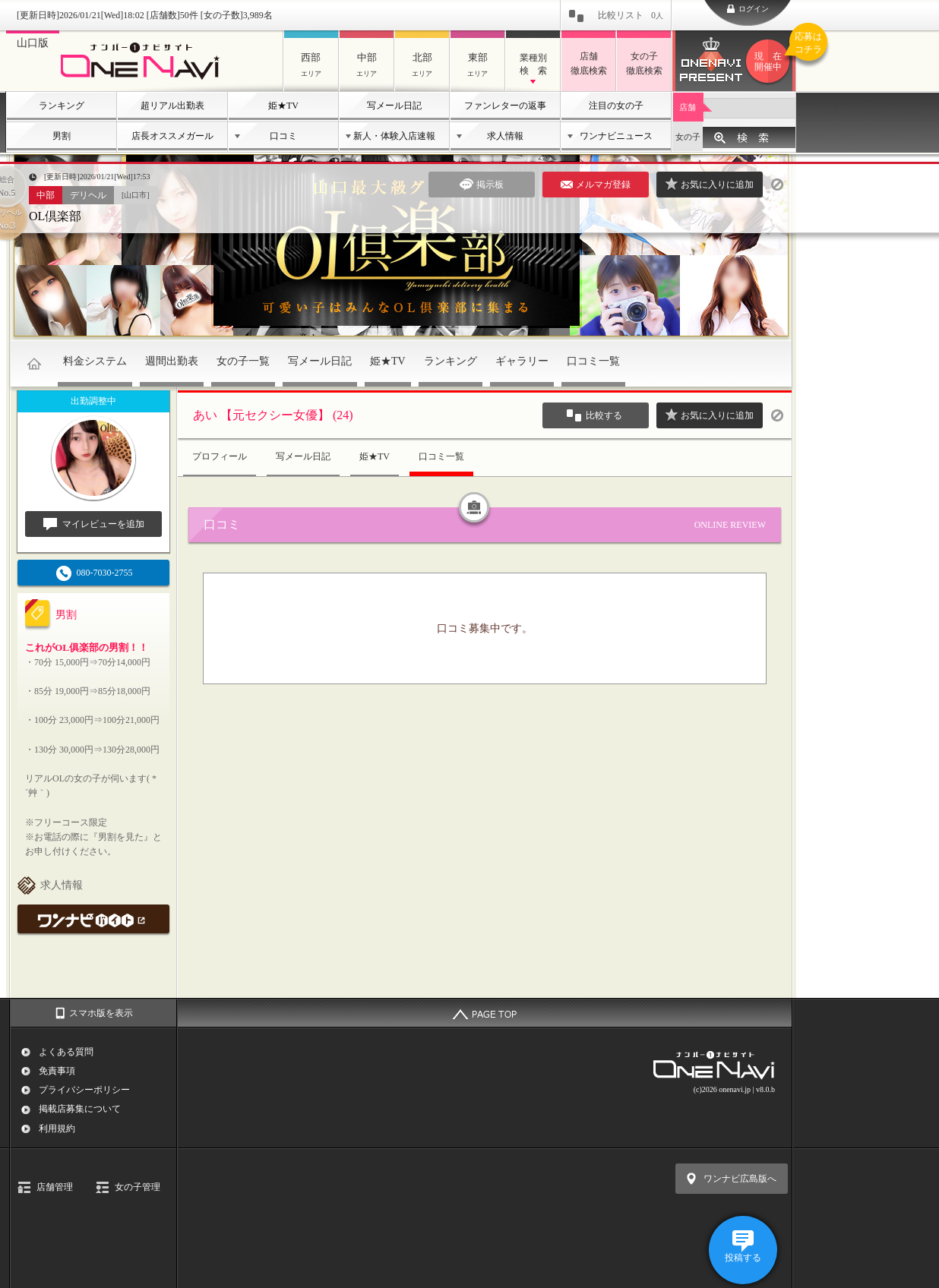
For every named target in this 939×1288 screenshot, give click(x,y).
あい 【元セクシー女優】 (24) (273, 415)
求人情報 (505, 136)
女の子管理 (137, 1187)
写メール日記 (394, 105)
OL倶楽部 (55, 216)
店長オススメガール (172, 136)
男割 (61, 136)
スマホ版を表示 (101, 1013)
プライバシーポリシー (84, 1089)
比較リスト (630, 15)
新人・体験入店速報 (394, 136)
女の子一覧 (243, 361)
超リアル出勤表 (172, 105)
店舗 (687, 107)
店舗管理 (54, 1187)
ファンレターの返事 (505, 105)
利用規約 (57, 1128)
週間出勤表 (171, 361)
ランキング (61, 105)
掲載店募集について (80, 1108)
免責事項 (57, 1070)
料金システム (95, 361)
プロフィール (219, 456)
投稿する (743, 1257)
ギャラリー (522, 361)
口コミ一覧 (593, 361)
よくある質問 (66, 1051)
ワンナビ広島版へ (739, 1178)
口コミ (283, 136)
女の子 (687, 136)
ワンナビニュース (616, 136)
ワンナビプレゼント (770, 61)
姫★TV (283, 105)
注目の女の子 (616, 105)
